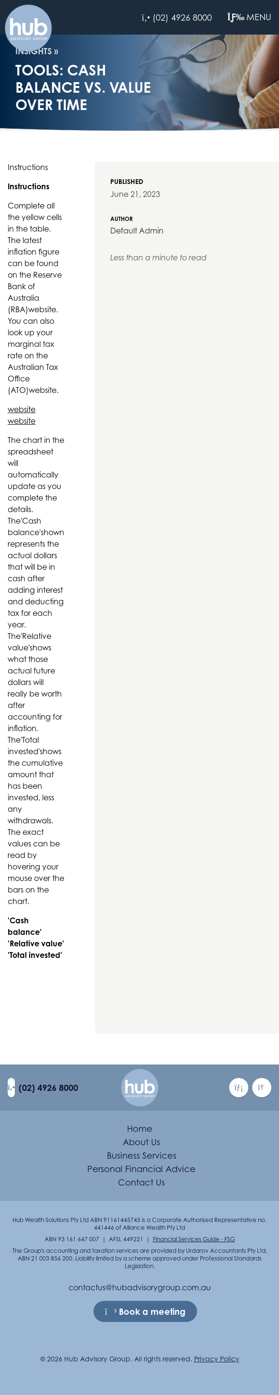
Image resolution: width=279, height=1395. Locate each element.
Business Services (141, 1155)
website (21, 409)
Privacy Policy (216, 1359)
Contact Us (141, 1182)
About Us (141, 1142)
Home (139, 1129)
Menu (249, 17)
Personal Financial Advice (141, 1169)
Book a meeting (145, 1311)
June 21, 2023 (135, 194)
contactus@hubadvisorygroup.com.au (140, 1287)
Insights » (36, 51)
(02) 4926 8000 (48, 1087)
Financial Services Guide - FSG (194, 1239)
